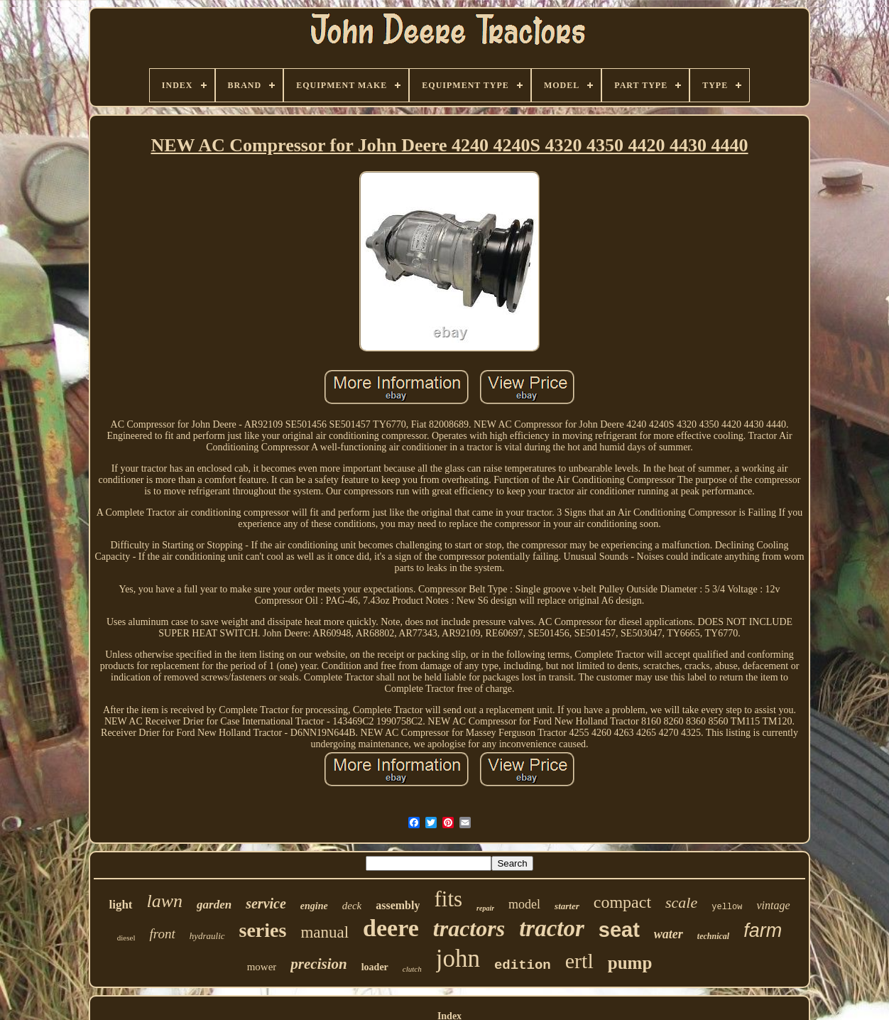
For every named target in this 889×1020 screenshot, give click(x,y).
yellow (726, 907)
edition (522, 965)
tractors (469, 928)
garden (214, 904)
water (668, 934)
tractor (551, 928)
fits (448, 898)
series (263, 930)
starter (567, 906)
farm (762, 930)
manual (324, 932)
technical (713, 936)
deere (391, 928)
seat (619, 929)
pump (630, 962)
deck (351, 905)
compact (622, 902)
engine (314, 906)
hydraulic (207, 936)
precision (318, 963)
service (266, 903)
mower (262, 966)
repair (485, 908)
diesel (126, 937)
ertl (579, 960)
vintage (773, 905)
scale (681, 902)
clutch (412, 969)
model (524, 904)
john (458, 958)
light (120, 904)
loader (374, 967)
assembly (398, 905)
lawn (165, 901)
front (162, 933)
